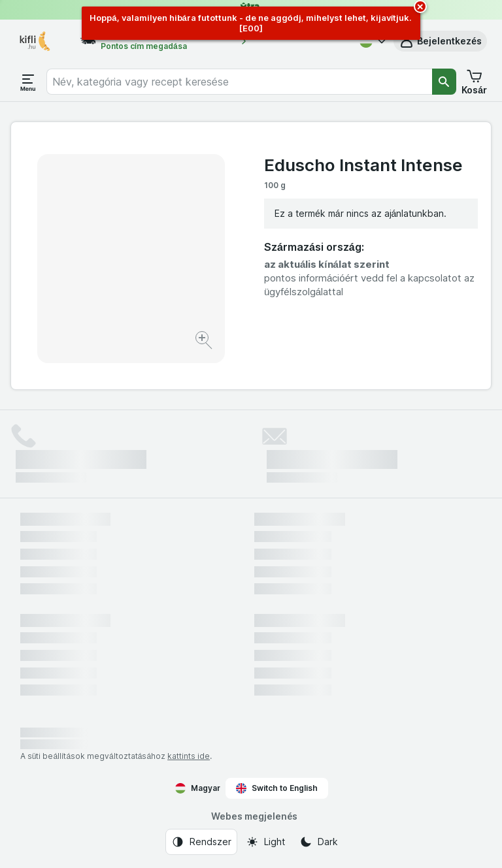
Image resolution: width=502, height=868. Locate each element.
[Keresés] (444, 82)
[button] (440, 41)
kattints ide (188, 756)
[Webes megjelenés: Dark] (318, 842)
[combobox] (239, 82)
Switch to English (277, 788)
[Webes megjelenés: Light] (265, 842)
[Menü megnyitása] (28, 82)
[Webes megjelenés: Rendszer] (201, 842)
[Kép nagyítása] (204, 342)
